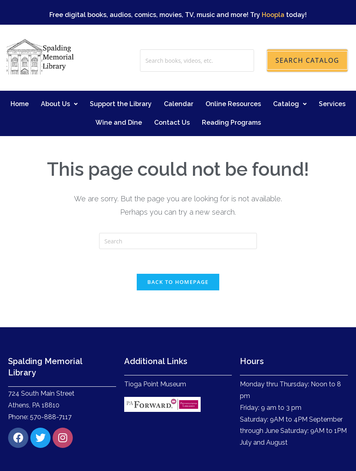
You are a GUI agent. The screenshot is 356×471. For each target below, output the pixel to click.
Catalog (290, 89)
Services (332, 89)
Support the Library (121, 89)
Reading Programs (231, 108)
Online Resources (233, 89)
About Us (59, 89)
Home (20, 89)
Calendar (178, 89)
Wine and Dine (118, 108)
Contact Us (172, 108)
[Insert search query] (178, 227)
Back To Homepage (177, 267)
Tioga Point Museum (155, 370)
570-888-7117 (51, 402)
